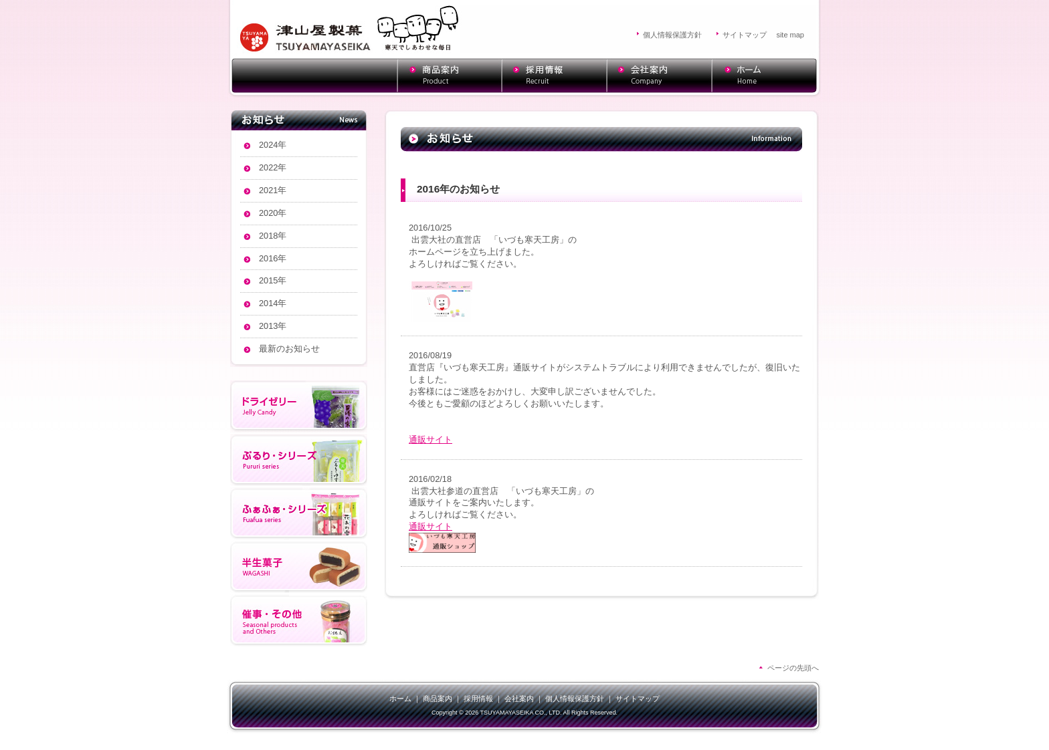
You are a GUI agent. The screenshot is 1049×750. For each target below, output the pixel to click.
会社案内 (519, 699)
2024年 (272, 145)
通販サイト (430, 439)
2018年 (272, 236)
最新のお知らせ (289, 349)
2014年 (272, 303)
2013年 (272, 326)
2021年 (272, 190)
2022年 (272, 167)
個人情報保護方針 (672, 35)
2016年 (272, 258)
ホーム (400, 699)
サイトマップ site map (763, 35)
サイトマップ (637, 699)
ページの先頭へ (793, 668)
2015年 (272, 280)
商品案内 (437, 699)
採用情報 (478, 699)
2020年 (272, 213)
